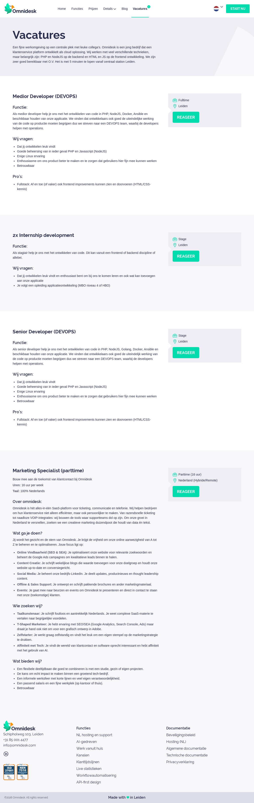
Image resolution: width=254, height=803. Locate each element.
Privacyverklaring (180, 762)
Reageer (186, 117)
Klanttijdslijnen (87, 762)
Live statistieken (88, 769)
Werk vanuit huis (89, 748)
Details (109, 8)
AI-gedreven (86, 742)
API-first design (88, 782)
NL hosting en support (94, 735)
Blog (125, 8)
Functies (77, 8)
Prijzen (93, 8)
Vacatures (140, 7)
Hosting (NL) (176, 742)
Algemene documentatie (186, 748)
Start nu (237, 8)
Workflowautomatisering (96, 775)
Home (62, 8)
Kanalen (82, 755)
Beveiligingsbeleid (180, 735)
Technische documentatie (187, 755)
